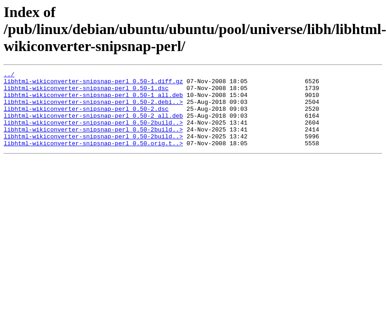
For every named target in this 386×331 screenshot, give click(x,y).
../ (9, 75)
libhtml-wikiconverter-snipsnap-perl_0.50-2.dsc (86, 117)
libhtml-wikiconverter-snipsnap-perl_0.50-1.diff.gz (93, 84)
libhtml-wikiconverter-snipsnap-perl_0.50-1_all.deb (93, 100)
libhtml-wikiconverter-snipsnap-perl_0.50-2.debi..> (93, 108)
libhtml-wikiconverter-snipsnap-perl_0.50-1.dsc (86, 92)
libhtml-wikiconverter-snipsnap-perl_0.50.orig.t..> (93, 158)
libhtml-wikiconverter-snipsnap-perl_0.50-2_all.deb (93, 125)
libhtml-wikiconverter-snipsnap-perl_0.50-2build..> (93, 133)
